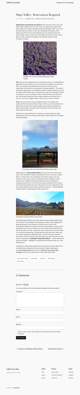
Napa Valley (34, 258)
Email (18, 317)
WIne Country (51, 258)
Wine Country (50, 18)
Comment (19, 291)
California (38, 18)
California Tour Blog (13, 2)
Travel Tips (44, 18)
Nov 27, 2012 (19, 18)
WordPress (16, 387)
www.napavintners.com (25, 250)
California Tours (30, 18)
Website (18, 324)
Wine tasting (20, 261)
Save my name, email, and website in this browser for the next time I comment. (39, 333)
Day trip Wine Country (22, 258)
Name (18, 309)
